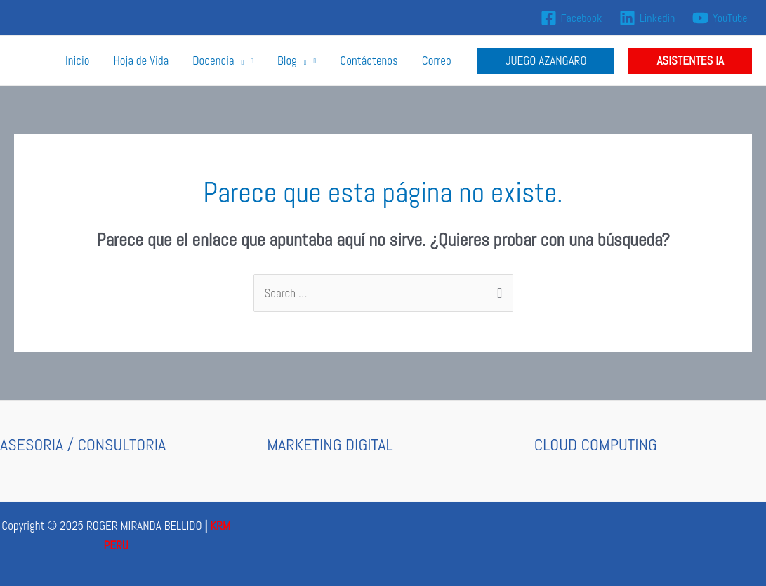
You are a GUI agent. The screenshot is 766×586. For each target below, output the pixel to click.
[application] (239, 60)
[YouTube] (720, 18)
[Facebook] (571, 18)
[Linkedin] (647, 18)
